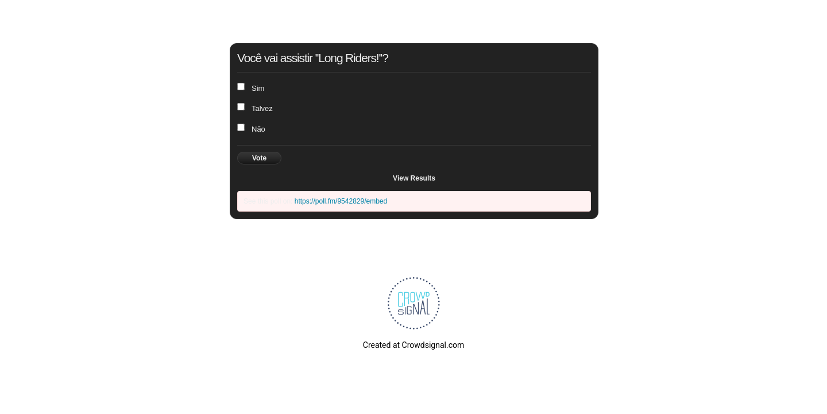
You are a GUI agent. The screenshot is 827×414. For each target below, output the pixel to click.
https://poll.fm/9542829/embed (341, 201)
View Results (414, 178)
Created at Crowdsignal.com (413, 345)
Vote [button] (259, 158)
